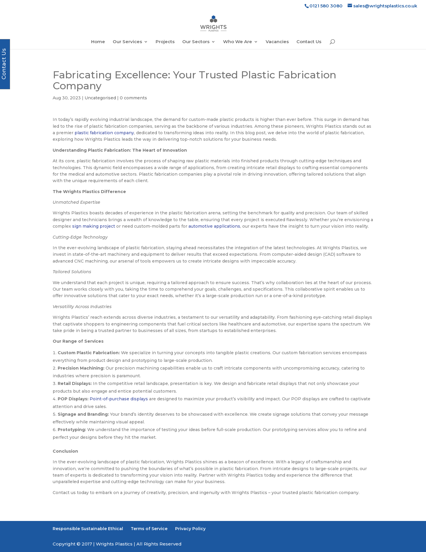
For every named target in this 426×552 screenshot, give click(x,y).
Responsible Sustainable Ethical (88, 528)
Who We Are (237, 42)
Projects (165, 42)
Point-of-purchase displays (119, 399)
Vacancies (277, 42)
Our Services (127, 42)
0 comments (133, 98)
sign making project (93, 226)
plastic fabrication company (104, 132)
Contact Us (308, 42)
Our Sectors (195, 42)
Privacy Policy (190, 528)
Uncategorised (100, 98)
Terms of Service (149, 528)
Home (98, 42)
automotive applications (214, 226)
